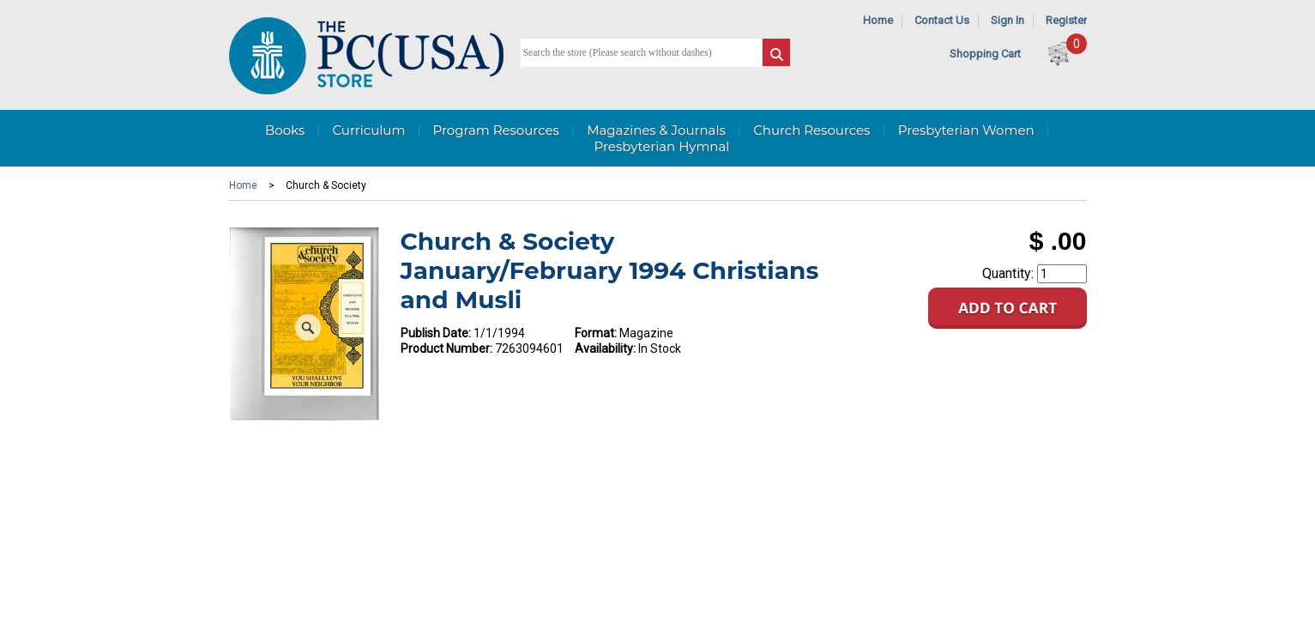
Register (1066, 20)
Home (878, 20)
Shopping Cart (985, 53)
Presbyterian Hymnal (662, 146)
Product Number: (446, 348)
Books (285, 130)
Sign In (1007, 20)
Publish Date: (436, 333)
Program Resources (496, 130)
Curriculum (368, 130)
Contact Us (941, 20)
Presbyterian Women (966, 130)
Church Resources (811, 130)
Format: (596, 333)
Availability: (605, 348)
